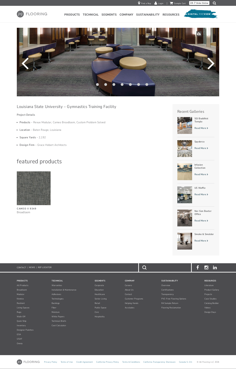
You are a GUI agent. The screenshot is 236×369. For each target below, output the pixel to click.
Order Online (199, 3)
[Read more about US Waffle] (196, 194)
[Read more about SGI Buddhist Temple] (196, 125)
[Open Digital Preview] (200, 14)
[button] (215, 3)
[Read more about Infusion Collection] (196, 171)
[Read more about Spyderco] (196, 148)
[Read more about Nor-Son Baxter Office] (196, 218)
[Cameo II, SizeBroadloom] (34, 190)
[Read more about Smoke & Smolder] (196, 241)
